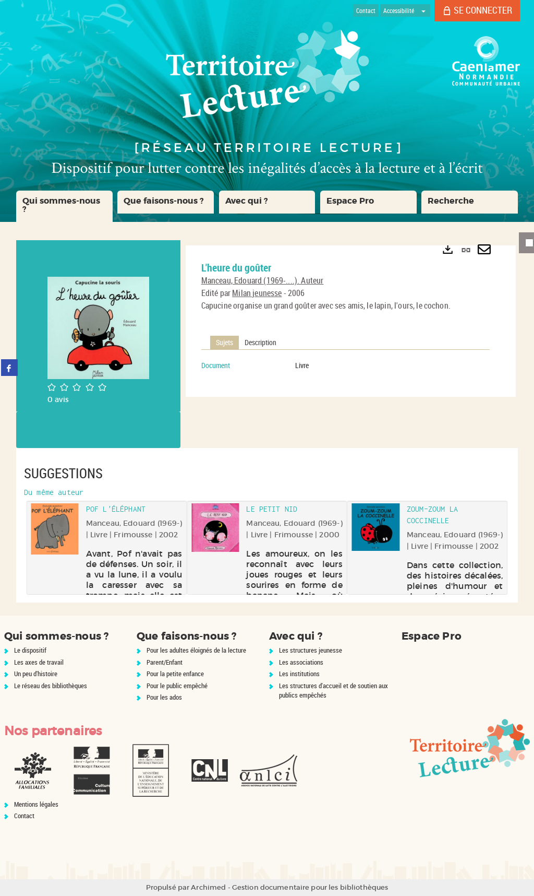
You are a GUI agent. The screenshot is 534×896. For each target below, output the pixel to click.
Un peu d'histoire (35, 673)
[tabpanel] (345, 365)
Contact (24, 815)
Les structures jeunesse (310, 650)
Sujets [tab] (224, 342)
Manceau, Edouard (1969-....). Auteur (262, 280)
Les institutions (299, 673)
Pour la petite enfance (175, 673)
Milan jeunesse (257, 293)
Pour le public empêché (177, 685)
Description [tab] (260, 342)
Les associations (301, 662)
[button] (64, 206)
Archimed (208, 887)
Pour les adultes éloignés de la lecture (196, 650)
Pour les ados (164, 697)
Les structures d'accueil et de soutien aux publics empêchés (333, 690)
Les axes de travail (39, 662)
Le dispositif (30, 650)
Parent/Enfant (165, 662)
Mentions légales (36, 804)
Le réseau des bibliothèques (50, 685)
